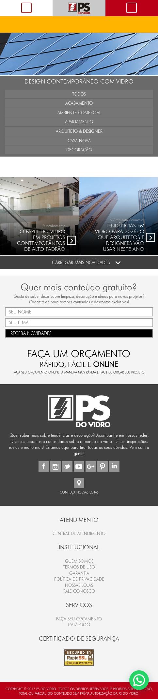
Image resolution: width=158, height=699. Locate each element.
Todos (79, 94)
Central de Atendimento (79, 533)
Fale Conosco (79, 591)
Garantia (79, 573)
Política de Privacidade (79, 579)
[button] (139, 679)
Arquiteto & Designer (79, 131)
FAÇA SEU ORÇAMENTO (79, 618)
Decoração (79, 149)
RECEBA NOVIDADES (79, 333)
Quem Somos (79, 561)
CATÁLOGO (79, 624)
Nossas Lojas (79, 585)
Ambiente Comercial (79, 112)
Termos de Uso (79, 567)
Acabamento (79, 103)
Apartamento (79, 121)
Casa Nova (79, 140)
